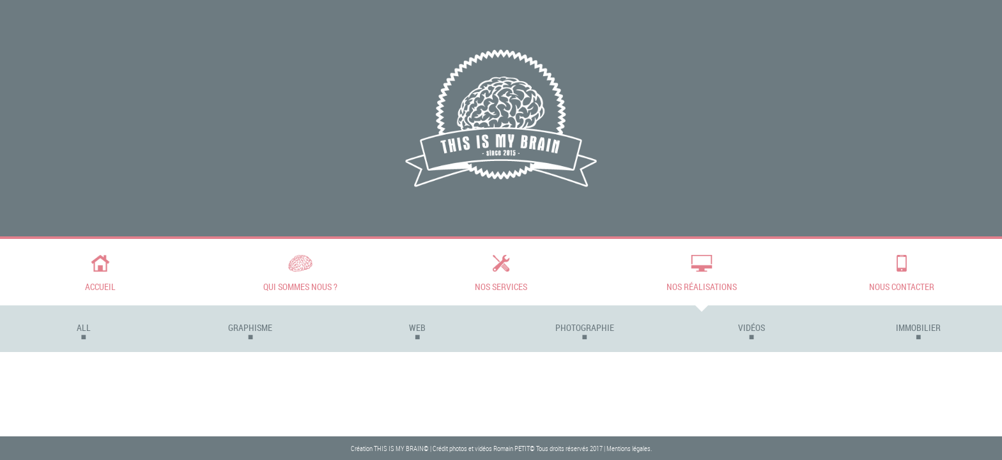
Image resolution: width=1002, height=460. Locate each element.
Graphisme (250, 327)
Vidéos (751, 327)
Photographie (584, 327)
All (84, 327)
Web (417, 327)
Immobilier (918, 327)
